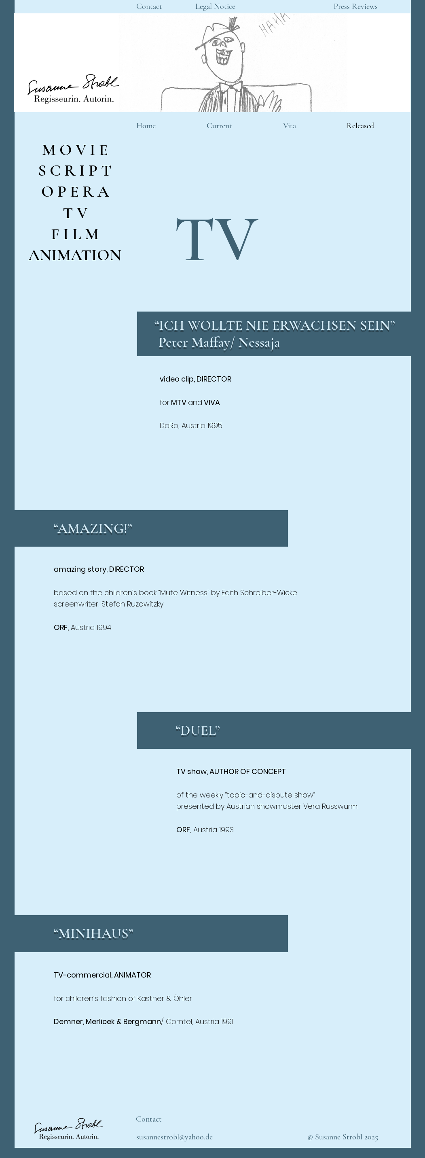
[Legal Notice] (215, 6)
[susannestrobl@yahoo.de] (175, 1137)
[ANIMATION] (75, 254)
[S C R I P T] (75, 170)
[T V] (75, 212)
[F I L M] (75, 233)
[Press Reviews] (356, 6)
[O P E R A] (75, 191)
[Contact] (149, 6)
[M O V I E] (75, 149)
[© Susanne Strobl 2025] (342, 1137)
